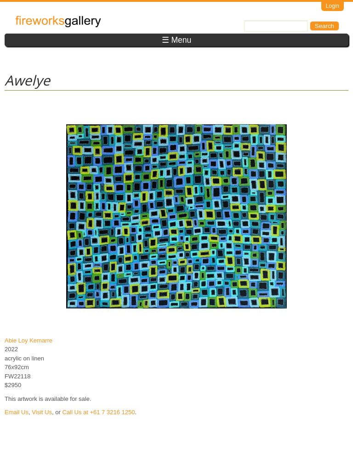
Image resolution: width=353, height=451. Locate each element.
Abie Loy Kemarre (28, 340)
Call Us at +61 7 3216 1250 (98, 412)
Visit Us (42, 412)
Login (332, 6)
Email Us (16, 412)
